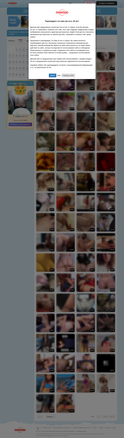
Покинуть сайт (68, 75)
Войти (52, 75)
